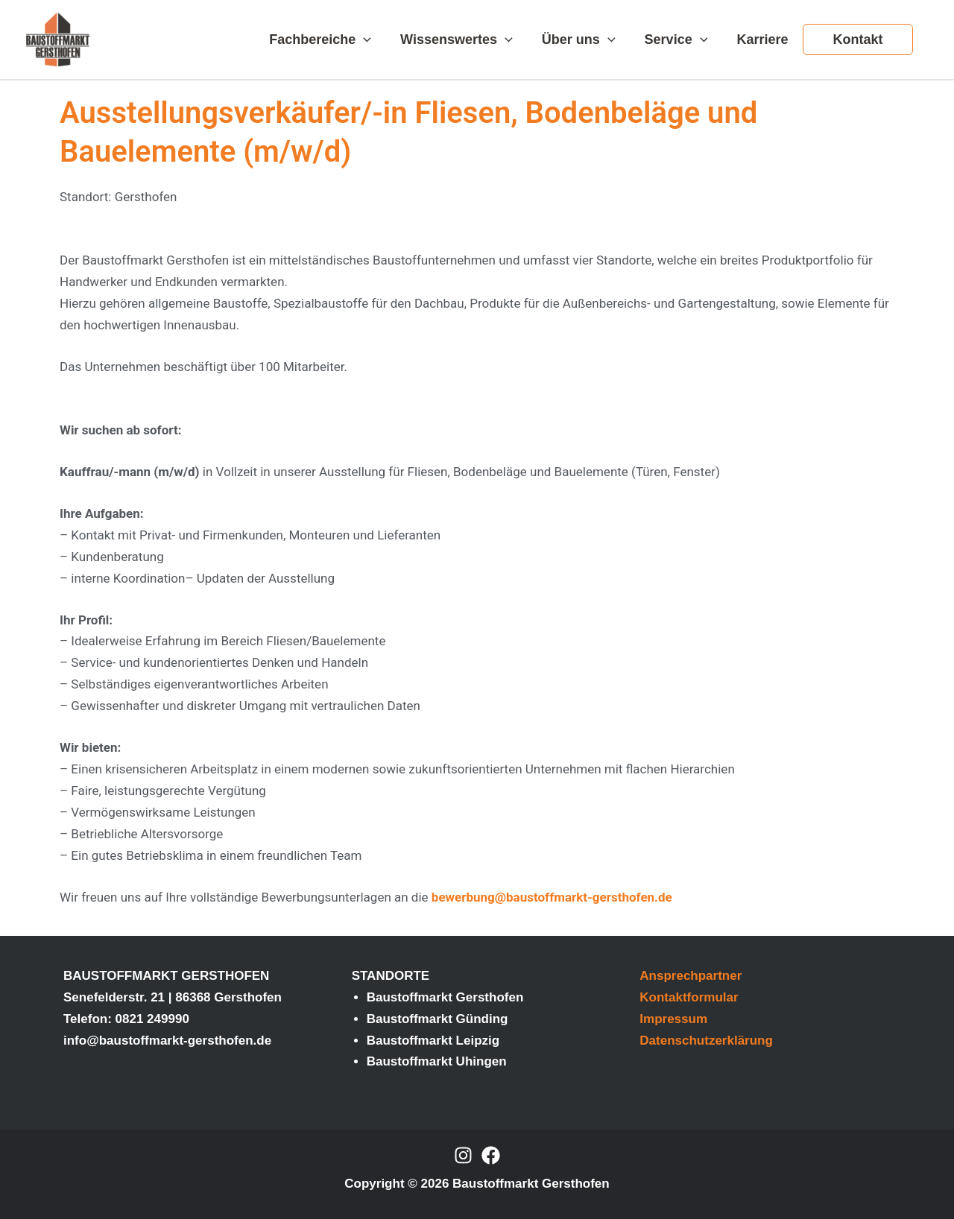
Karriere (766, 39)
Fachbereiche (333, 39)
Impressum (673, 1019)
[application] (376, 39)
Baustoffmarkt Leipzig (433, 1040)
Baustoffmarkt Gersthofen (445, 997)
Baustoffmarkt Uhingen (437, 1061)
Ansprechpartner (690, 976)
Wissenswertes (467, 39)
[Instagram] (463, 1155)
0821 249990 (152, 1019)
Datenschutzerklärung (706, 1040)
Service (681, 39)
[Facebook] (490, 1155)
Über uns (586, 39)
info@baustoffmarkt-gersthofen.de (167, 1040)
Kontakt (859, 39)
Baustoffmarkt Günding (437, 1019)
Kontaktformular (688, 997)
